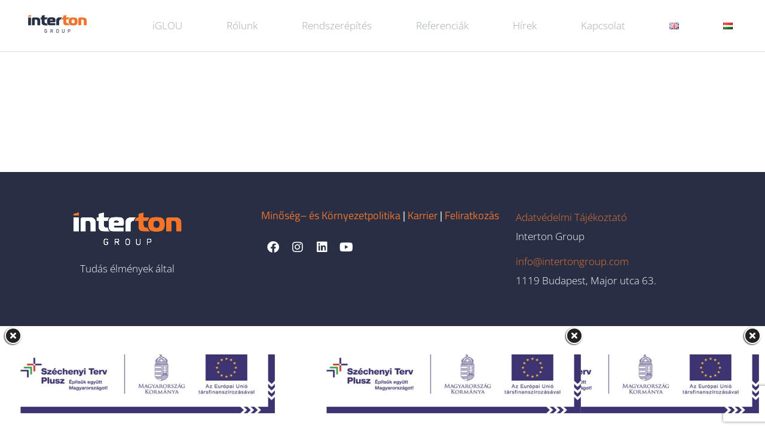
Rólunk (242, 25)
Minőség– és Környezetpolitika (330, 215)
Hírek (525, 25)
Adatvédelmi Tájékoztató (571, 217)
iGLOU (167, 25)
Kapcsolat (603, 25)
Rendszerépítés (337, 25)
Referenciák (442, 25)
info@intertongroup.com (572, 261)
